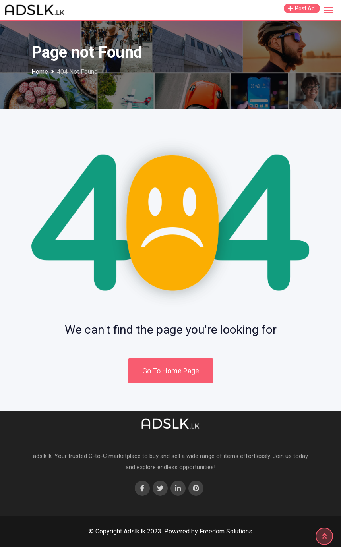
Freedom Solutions (226, 531)
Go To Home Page (170, 371)
